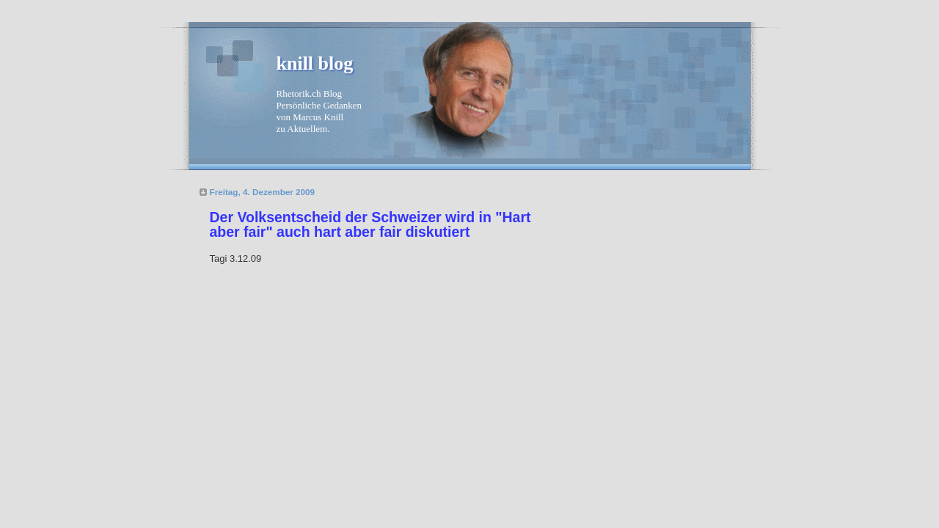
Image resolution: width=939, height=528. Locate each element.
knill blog (315, 63)
